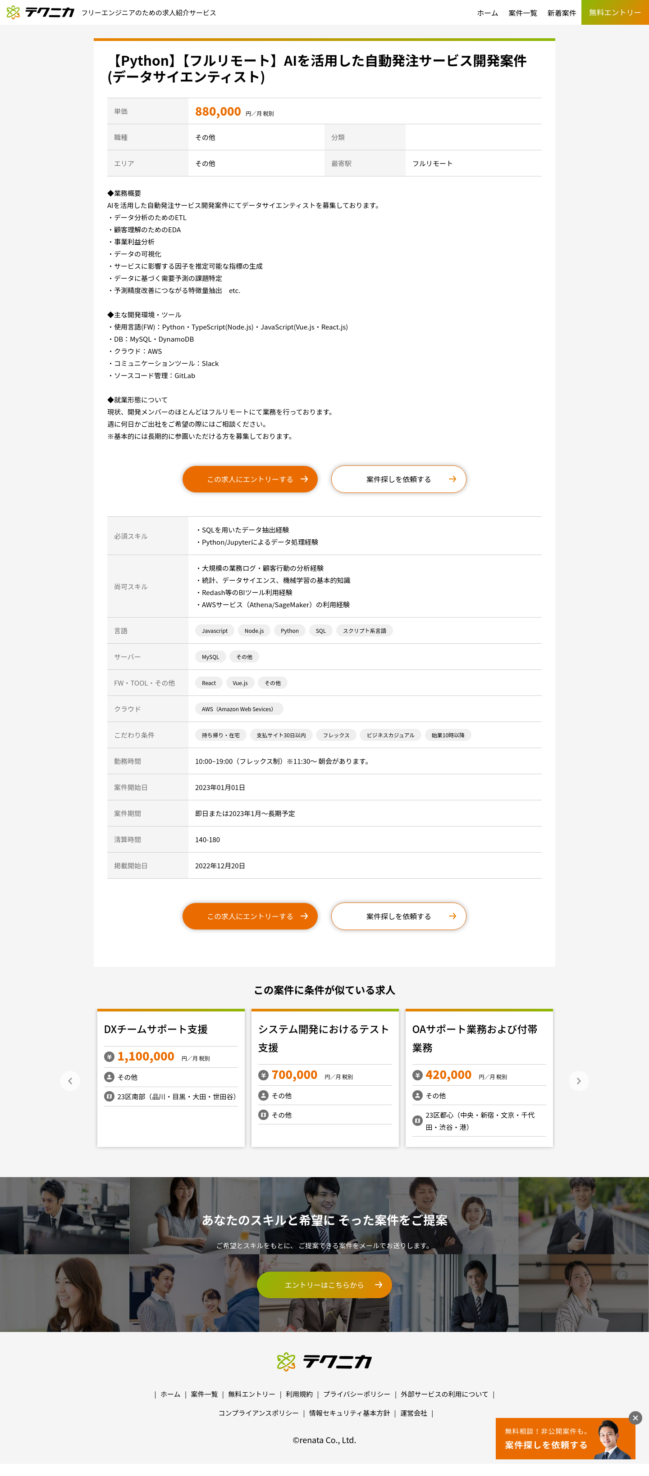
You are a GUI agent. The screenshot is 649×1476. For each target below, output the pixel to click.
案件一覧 (522, 12)
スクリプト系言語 (364, 630)
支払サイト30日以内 (281, 735)
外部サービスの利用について (445, 1394)
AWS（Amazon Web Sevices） (239, 709)
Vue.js (240, 682)
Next (579, 1081)
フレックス (336, 735)
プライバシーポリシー (357, 1394)
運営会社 (413, 1412)
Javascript (215, 630)
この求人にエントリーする (250, 479)
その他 (244, 656)
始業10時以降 (448, 735)
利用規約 (299, 1394)
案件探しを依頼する (398, 479)
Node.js (254, 630)
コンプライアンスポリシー (259, 1412)
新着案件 (562, 12)
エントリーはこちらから (324, 1284)
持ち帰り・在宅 (221, 735)
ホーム (487, 12)
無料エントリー (251, 1394)
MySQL (210, 656)
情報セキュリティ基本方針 (349, 1412)
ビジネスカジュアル (390, 735)
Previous (70, 1081)
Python (290, 630)
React (209, 682)
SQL (321, 630)
